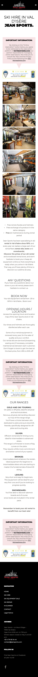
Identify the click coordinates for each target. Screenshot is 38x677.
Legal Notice (8, 613)
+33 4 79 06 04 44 (10, 640)
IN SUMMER (8, 606)
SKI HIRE (7, 595)
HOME (6, 591)
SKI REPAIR (8, 602)
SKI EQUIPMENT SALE (12, 599)
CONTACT (7, 609)
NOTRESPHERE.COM (22, 51)
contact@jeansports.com (13, 642)
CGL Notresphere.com (22, 59)
